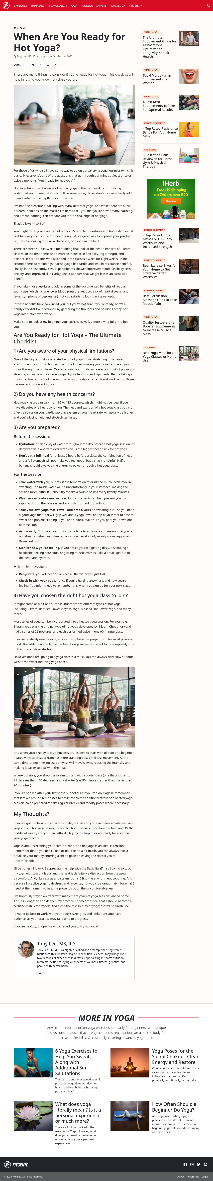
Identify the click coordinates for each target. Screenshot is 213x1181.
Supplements (58, 5)
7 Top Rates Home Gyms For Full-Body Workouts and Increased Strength (157, 241)
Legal (205, 1176)
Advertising (193, 1176)
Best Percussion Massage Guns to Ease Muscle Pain (160, 300)
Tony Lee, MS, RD (26, 56)
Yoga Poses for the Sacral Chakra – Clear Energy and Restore (175, 1056)
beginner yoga (58, 322)
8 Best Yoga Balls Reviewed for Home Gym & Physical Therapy (158, 161)
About (180, 1176)
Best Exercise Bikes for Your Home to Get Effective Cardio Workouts (160, 271)
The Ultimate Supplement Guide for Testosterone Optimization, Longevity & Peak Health (159, 47)
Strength (20, 5)
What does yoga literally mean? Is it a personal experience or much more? (78, 1112)
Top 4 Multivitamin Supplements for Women (157, 79)
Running (87, 5)
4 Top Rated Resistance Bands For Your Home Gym (160, 132)
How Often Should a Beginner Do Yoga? (174, 1107)
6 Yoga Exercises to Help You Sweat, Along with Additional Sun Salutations (76, 1062)
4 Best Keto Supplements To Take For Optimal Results (159, 106)
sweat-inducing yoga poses (48, 662)
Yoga (73, 5)
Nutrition (118, 5)
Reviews (134, 5)
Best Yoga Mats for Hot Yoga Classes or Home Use (160, 356)
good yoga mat (32, 515)
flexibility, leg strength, (102, 254)
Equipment (38, 5)
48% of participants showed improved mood (79, 269)
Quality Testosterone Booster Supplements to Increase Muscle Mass (159, 328)
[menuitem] (20, 5)
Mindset (102, 5)
